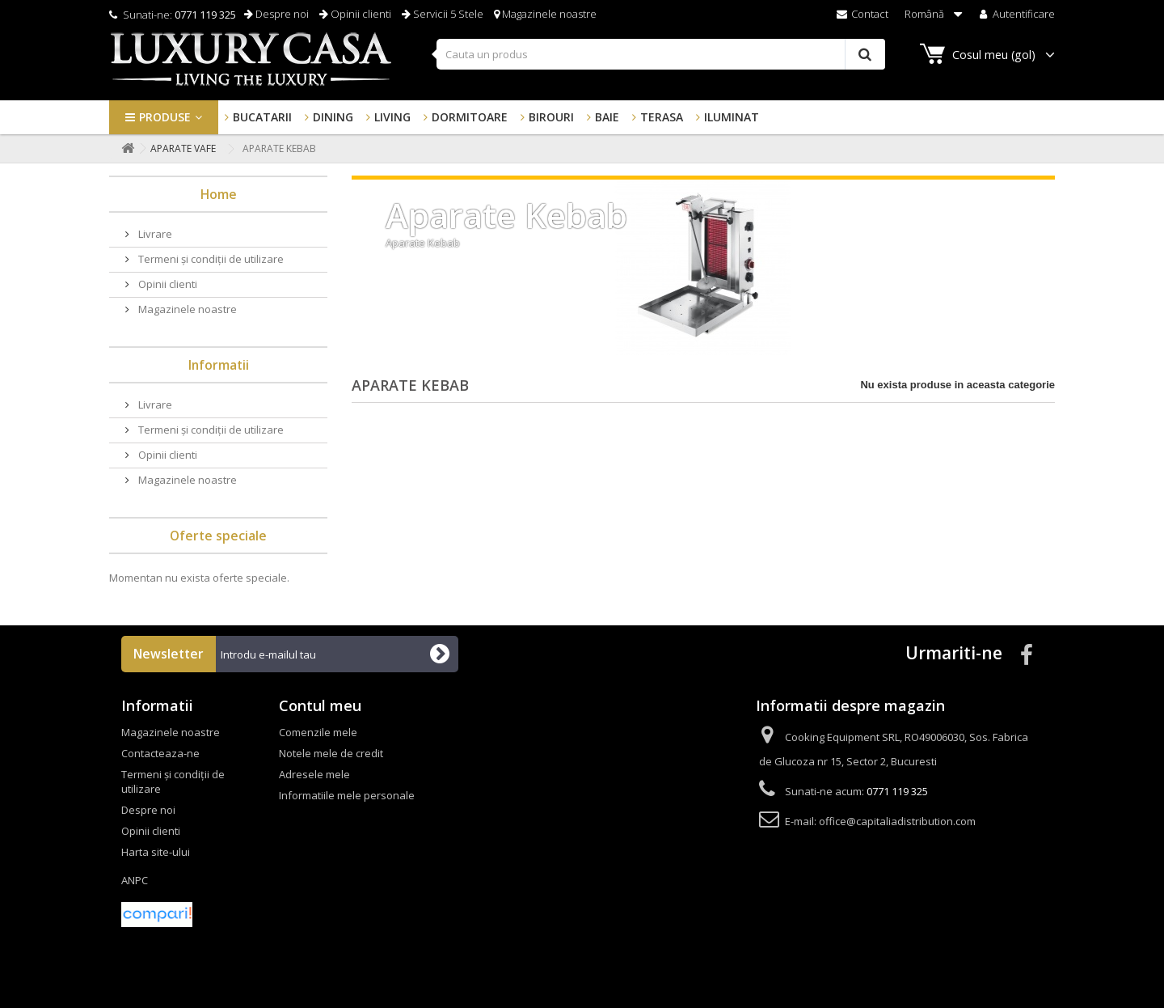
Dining (333, 117)
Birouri (551, 117)
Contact (862, 13)
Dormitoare (470, 117)
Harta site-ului (155, 852)
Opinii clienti (355, 13)
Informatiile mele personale (347, 795)
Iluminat (731, 117)
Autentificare (1015, 13)
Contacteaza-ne (160, 753)
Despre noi (276, 13)
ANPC (134, 880)
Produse (165, 117)
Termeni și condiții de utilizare (210, 259)
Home (218, 194)
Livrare (154, 234)
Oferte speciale (218, 535)
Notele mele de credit (331, 753)
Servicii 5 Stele (442, 13)
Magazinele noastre (545, 13)
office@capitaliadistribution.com (897, 821)
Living (392, 117)
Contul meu (320, 705)
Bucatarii (262, 117)
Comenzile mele (318, 732)
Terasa (661, 117)
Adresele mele (314, 774)
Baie (607, 117)
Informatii (218, 365)
